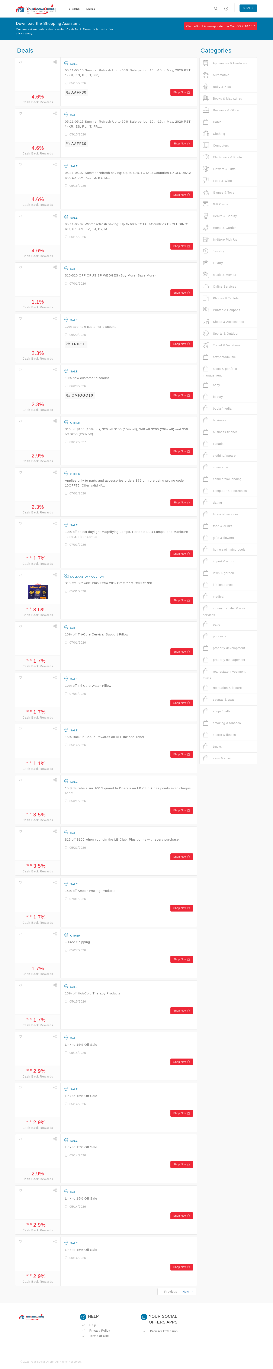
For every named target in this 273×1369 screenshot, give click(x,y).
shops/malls (217, 711)
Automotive (216, 75)
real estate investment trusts (224, 674)
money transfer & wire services (224, 611)
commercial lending (222, 479)
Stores (74, 8)
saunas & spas (219, 699)
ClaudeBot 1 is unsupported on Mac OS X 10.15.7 (220, 26)
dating (212, 502)
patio (211, 624)
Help (89, 1325)
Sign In (248, 8)
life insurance (218, 584)
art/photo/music (219, 357)
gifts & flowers (218, 537)
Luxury (213, 263)
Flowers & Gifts (219, 169)
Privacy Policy (96, 1330)
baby (211, 385)
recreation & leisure (222, 687)
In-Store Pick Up (220, 239)
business (214, 420)
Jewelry (213, 251)
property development (224, 648)
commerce (215, 467)
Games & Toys (218, 192)
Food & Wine (217, 180)
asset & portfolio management (220, 371)
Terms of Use (95, 1336)
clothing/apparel (220, 455)
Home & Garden (220, 227)
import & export (219, 561)
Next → (188, 1291)
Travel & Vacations (222, 345)
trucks (212, 746)
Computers (216, 145)
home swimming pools (224, 549)
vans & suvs (217, 758)
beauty (213, 396)
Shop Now (181, 92)
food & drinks (217, 526)
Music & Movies (219, 274)
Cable (212, 122)
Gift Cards (215, 204)
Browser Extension (160, 1331)
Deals (91, 8)
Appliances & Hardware (225, 63)
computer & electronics (225, 490)
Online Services (219, 286)
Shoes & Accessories (223, 321)
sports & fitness (219, 734)
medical (213, 596)
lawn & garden (218, 573)
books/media (217, 408)
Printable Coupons (221, 310)
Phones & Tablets (221, 298)
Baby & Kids (217, 86)
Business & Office (221, 110)
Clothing (214, 133)
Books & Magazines (222, 98)
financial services (221, 514)
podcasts (214, 636)
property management (224, 659)
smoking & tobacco (222, 723)
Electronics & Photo (222, 157)
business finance (220, 432)
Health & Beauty (220, 216)
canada (213, 443)
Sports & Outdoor (221, 333)
